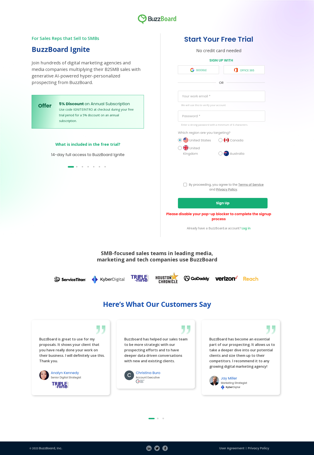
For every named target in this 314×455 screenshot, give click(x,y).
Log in (246, 228)
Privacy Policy (226, 189)
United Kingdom (196, 150)
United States (196, 140)
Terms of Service (251, 184)
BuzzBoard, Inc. (50, 448)
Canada (237, 140)
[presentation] (211, 170)
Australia (237, 153)
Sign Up (223, 203)
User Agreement (231, 448)
